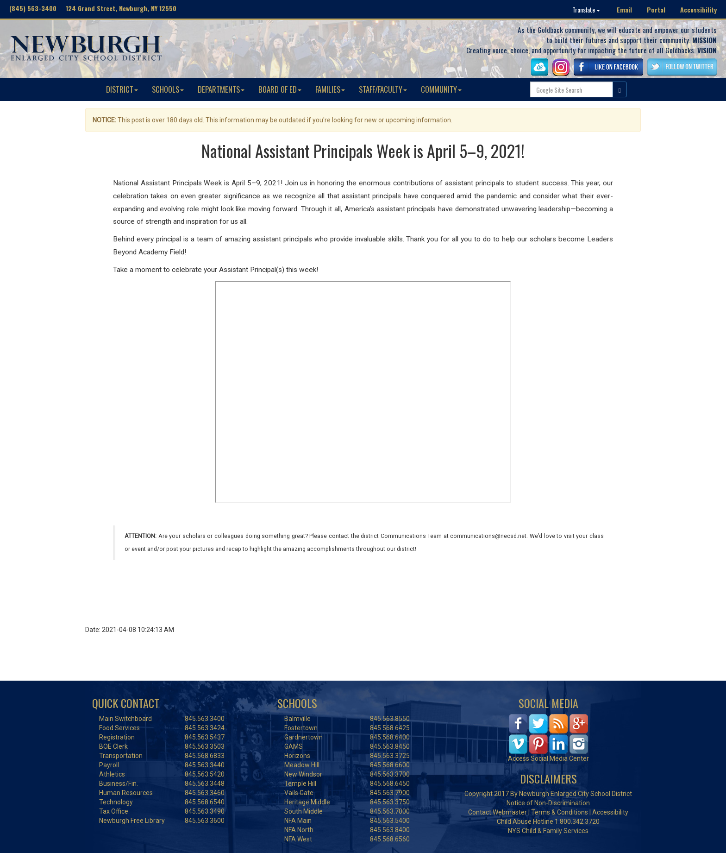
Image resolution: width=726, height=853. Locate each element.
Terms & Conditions (559, 812)
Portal (656, 9)
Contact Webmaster (497, 812)
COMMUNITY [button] (441, 89)
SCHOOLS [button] (168, 89)
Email (624, 9)
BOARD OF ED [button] (279, 89)
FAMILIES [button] (330, 89)
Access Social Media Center (548, 758)
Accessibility (698, 9)
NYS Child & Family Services (548, 830)
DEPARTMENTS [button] (221, 89)
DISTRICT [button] (122, 89)
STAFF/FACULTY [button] (383, 89)
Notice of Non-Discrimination (548, 803)
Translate (586, 9)
